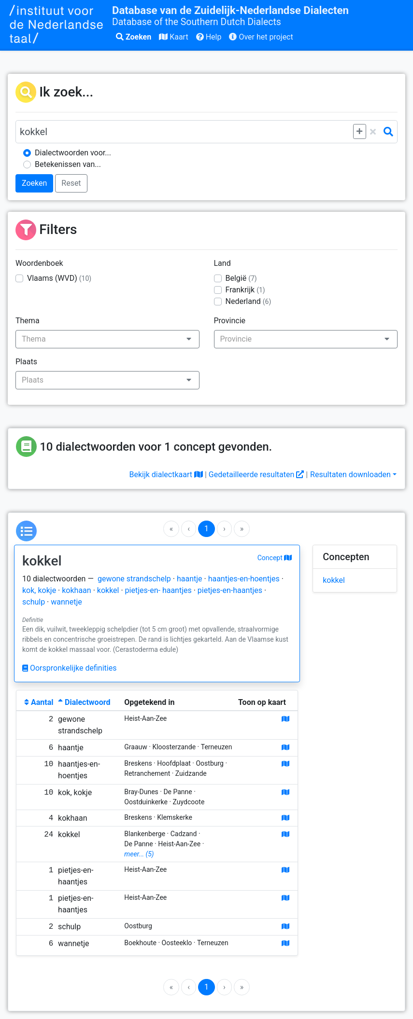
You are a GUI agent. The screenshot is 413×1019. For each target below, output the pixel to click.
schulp (33, 601)
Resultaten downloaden (350, 474)
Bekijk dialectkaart (166, 474)
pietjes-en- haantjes (158, 590)
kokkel (108, 590)
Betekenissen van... (68, 164)
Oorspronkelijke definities (69, 668)
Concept (274, 558)
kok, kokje (39, 590)
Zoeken (133, 36)
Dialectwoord (84, 702)
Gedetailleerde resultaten (256, 474)
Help (209, 36)
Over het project (261, 36)
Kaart (173, 36)
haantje (189, 578)
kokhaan (76, 590)
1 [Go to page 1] (206, 528)
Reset (71, 183)
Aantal (38, 702)
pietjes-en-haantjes (230, 590)
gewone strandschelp (134, 578)
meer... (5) (139, 854)
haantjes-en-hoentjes (244, 578)
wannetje (66, 601)
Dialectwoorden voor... (73, 152)
